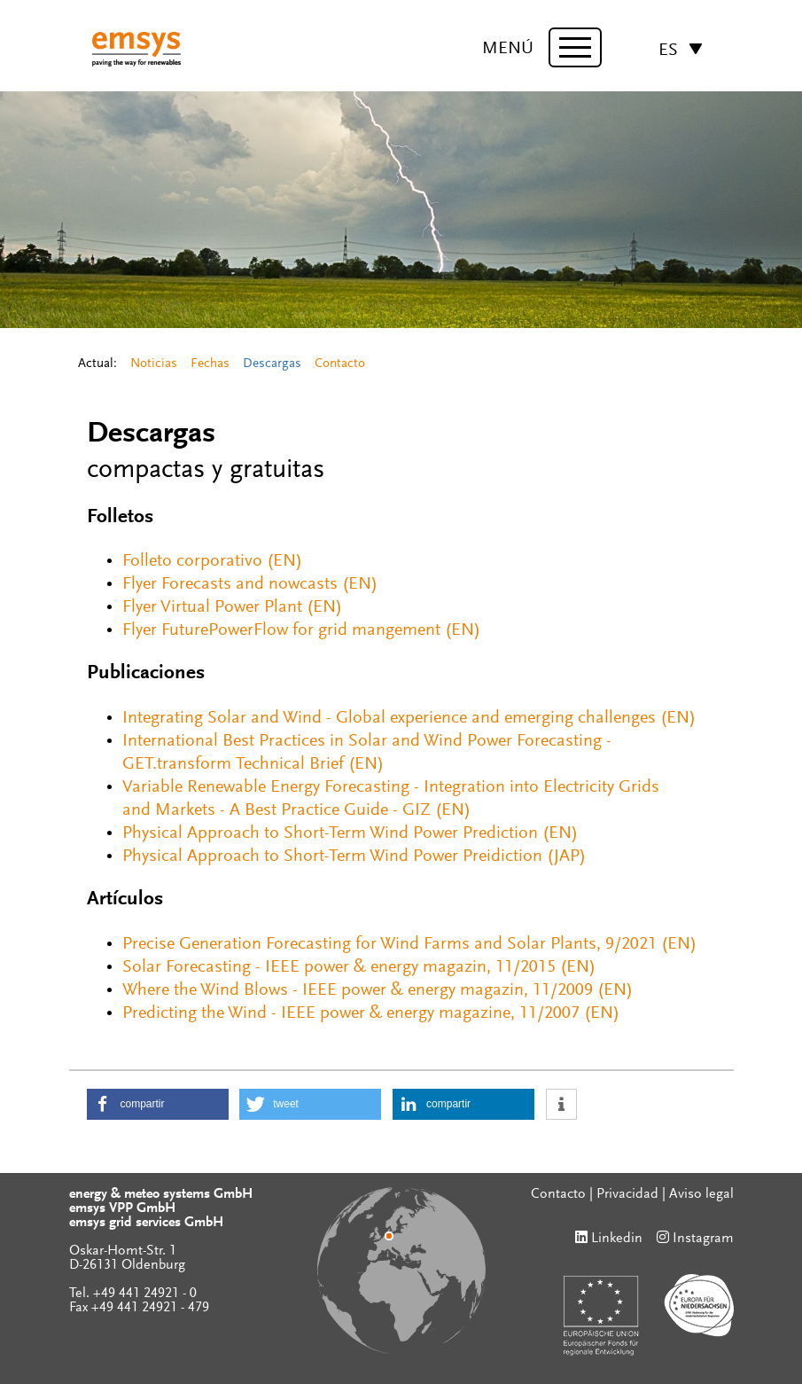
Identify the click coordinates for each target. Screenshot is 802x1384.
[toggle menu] (575, 47)
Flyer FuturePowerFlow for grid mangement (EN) (301, 630)
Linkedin (616, 1239)
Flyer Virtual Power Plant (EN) (232, 607)
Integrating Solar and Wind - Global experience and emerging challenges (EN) (409, 718)
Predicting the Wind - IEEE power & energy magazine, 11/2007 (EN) (370, 1013)
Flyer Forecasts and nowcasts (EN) (250, 584)
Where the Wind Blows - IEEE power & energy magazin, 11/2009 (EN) (377, 990)
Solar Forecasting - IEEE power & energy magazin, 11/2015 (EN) (359, 967)
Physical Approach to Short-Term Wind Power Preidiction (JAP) (354, 856)
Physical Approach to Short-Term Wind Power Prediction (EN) (350, 833)
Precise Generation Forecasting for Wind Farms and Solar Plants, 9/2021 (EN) (409, 944)
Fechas (210, 364)
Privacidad (627, 1194)
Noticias (153, 364)
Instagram (703, 1239)
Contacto (340, 364)
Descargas (272, 364)
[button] (158, 1104)
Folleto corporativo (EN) (212, 561)
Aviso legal (701, 1194)
